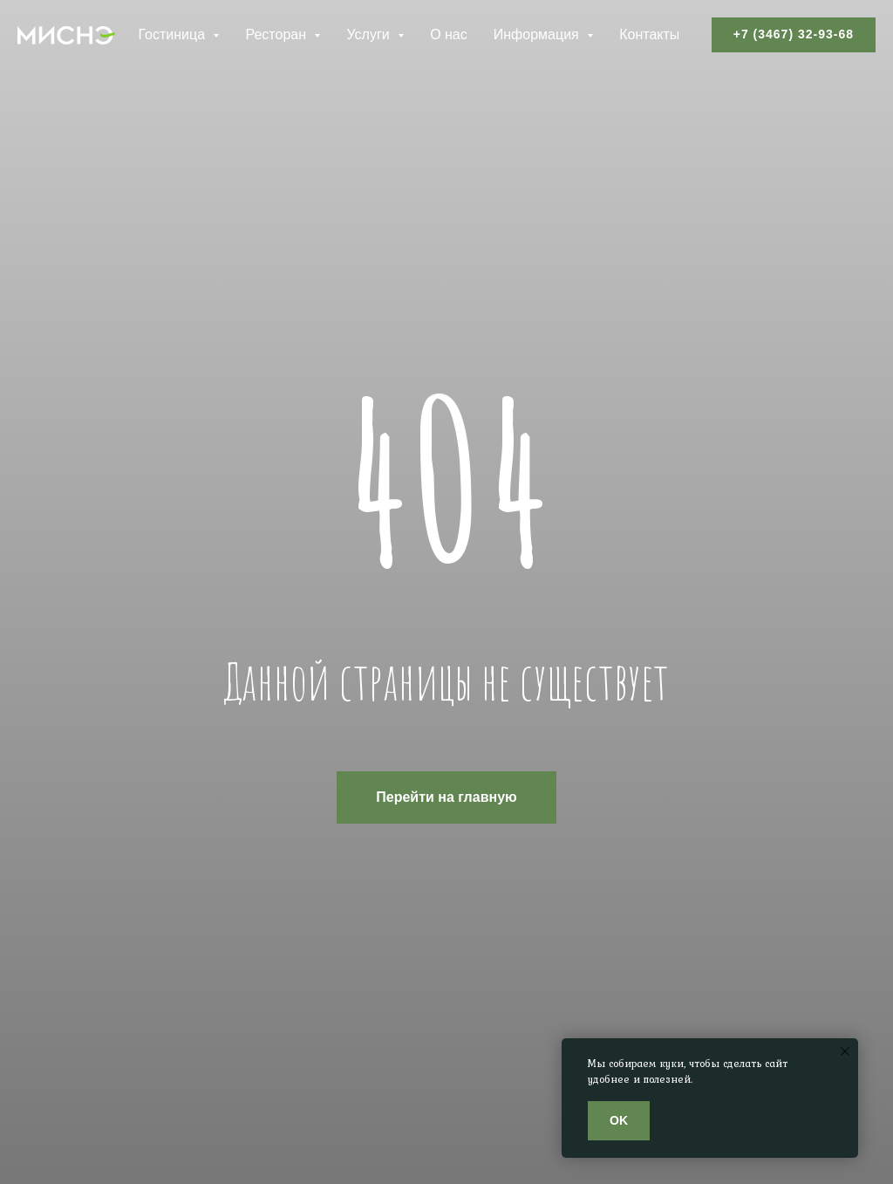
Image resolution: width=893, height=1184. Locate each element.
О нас (448, 34)
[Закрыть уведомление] (845, 1051)
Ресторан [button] (277, 34)
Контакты (649, 34)
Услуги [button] (369, 34)
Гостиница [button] (173, 34)
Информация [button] (538, 34)
